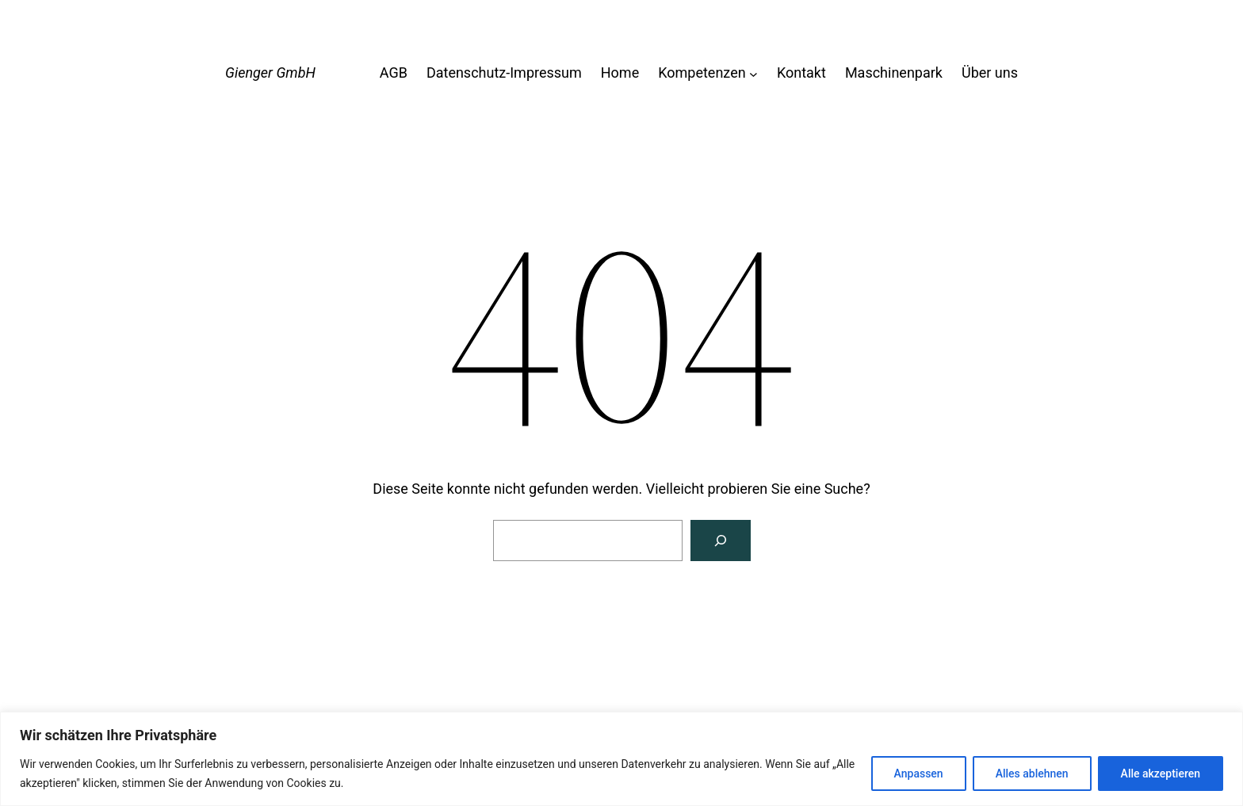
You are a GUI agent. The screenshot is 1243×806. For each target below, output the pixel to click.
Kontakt (801, 72)
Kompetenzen (701, 72)
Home (620, 72)
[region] (621, 759)
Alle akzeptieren (1160, 773)
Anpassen (918, 773)
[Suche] (720, 540)
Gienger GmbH (270, 72)
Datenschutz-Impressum (504, 72)
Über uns (990, 72)
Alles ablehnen (1032, 773)
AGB (393, 72)
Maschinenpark (894, 72)
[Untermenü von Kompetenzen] (753, 73)
